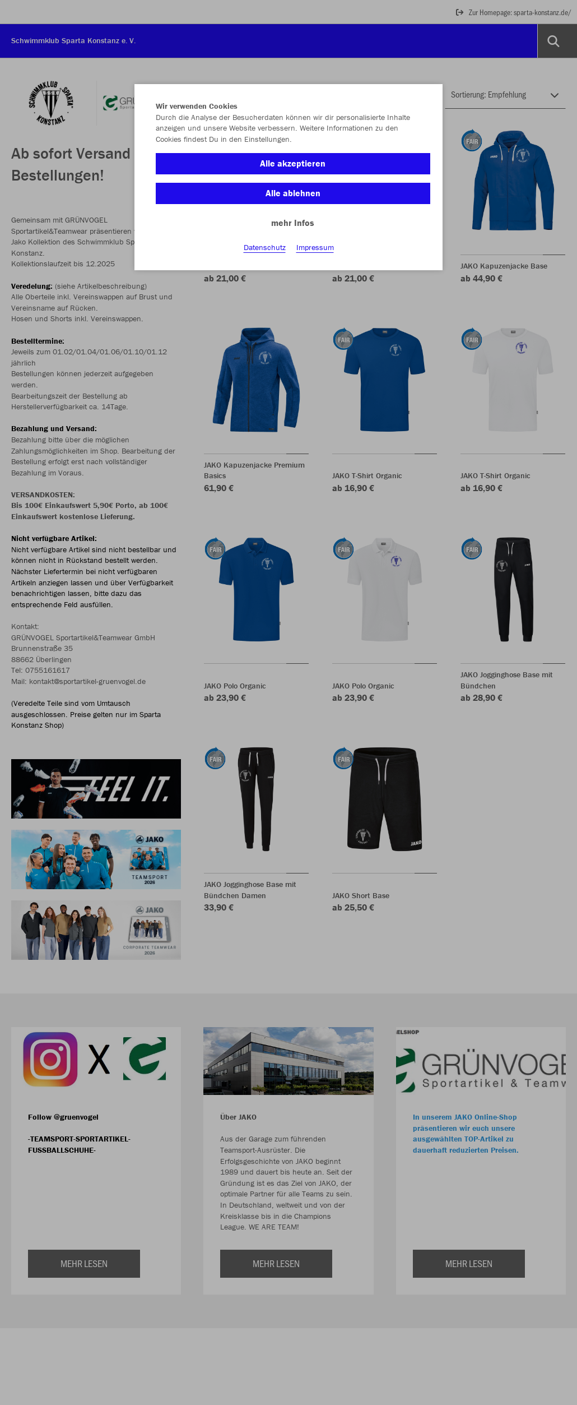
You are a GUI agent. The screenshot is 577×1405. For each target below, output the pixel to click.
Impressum (315, 247)
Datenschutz (265, 247)
